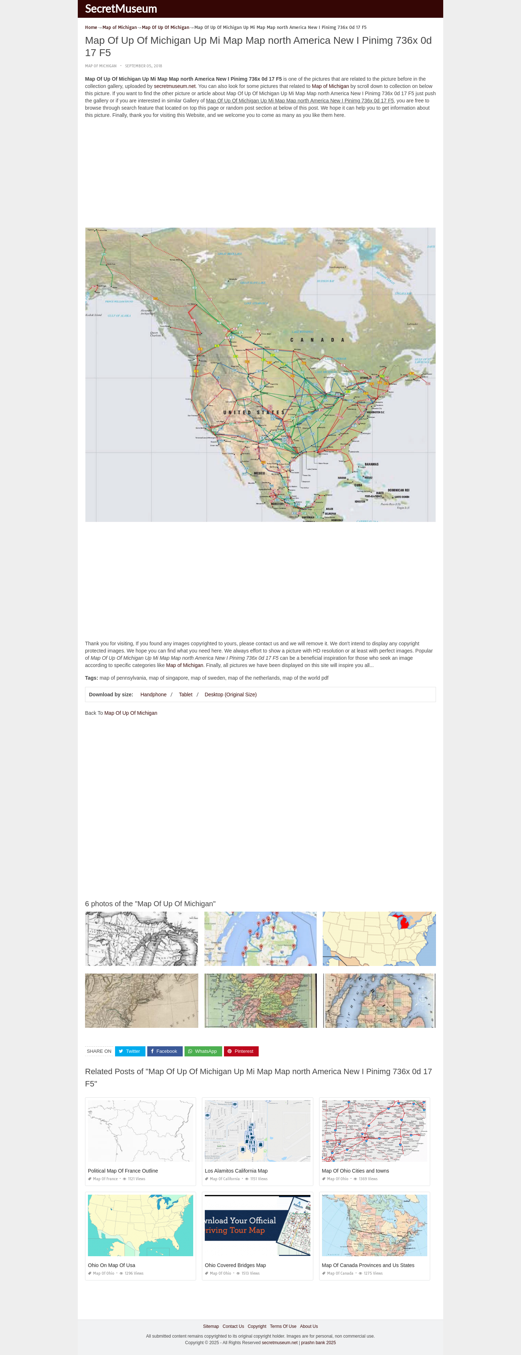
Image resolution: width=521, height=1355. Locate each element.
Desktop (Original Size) (231, 694)
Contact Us (233, 1326)
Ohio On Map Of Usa (111, 1265)
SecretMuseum (121, 8)
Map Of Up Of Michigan (130, 713)
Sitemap (211, 1326)
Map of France (103, 1179)
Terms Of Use (283, 1326)
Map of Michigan (101, 66)
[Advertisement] (260, 174)
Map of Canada (337, 1273)
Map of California (222, 1179)
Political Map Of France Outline (123, 1171)
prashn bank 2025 (318, 1342)
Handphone (153, 694)
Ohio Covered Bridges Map (235, 1265)
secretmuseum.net (174, 86)
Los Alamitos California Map (236, 1171)
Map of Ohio (335, 1179)
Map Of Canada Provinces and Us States (368, 1265)
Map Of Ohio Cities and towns (355, 1171)
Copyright (257, 1326)
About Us (309, 1326)
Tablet (185, 694)
